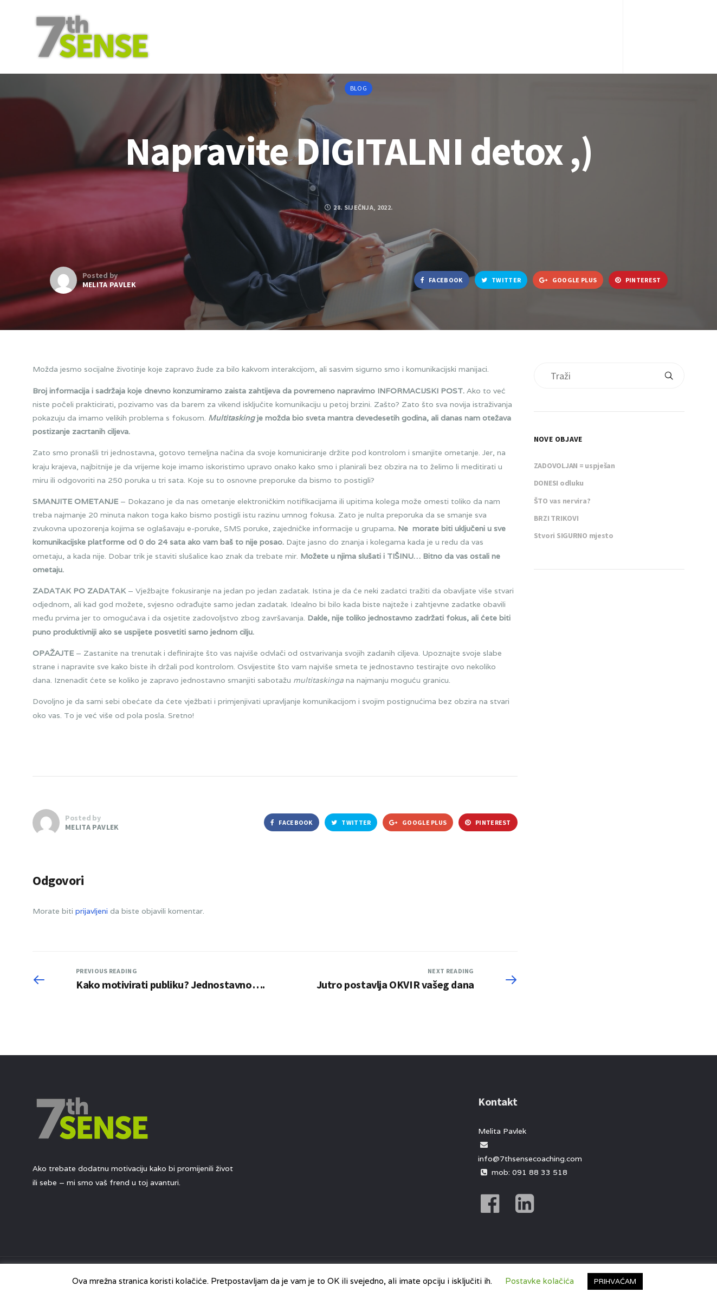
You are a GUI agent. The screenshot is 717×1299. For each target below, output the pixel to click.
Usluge (392, 24)
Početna (300, 24)
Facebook (442, 280)
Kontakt (572, 24)
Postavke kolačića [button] (539, 1281)
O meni (347, 24)
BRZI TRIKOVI (556, 518)
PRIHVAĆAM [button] (615, 1281)
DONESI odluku (559, 483)
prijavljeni (91, 911)
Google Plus (568, 280)
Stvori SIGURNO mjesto (573, 535)
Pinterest (638, 280)
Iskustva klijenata (499, 24)
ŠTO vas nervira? (562, 501)
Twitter (501, 280)
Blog (434, 24)
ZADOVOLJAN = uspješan (574, 465)
